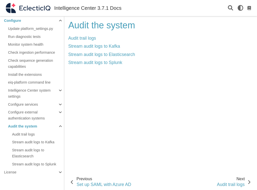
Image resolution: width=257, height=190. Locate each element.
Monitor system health (25, 44)
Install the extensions (25, 75)
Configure (12, 21)
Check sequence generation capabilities (30, 63)
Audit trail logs (23, 134)
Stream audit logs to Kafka (33, 142)
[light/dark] (240, 8)
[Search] (230, 8)
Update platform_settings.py (30, 29)
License (10, 172)
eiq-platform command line (29, 82)
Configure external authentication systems (26, 115)
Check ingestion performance (31, 52)
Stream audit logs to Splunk (34, 164)
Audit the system (22, 126)
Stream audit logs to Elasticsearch (28, 153)
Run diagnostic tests (24, 37)
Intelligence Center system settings (29, 93)
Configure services (23, 104)
